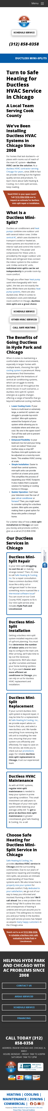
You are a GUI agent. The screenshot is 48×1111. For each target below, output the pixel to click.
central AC (11, 237)
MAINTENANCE (14, 1099)
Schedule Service (24, 311)
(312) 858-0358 (24, 44)
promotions (28, 750)
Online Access (18, 1108)
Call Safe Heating (24, 327)
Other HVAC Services (24, 319)
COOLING (31, 1094)
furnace (15, 501)
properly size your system (18, 885)
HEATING (14, 1094)
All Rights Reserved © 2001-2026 (32, 1107)
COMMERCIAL (14, 1104)
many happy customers (28, 922)
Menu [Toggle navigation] (37, 3)
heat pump (35, 279)
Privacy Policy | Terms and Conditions (24, 1110)
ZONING (36, 1099)
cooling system (13, 370)
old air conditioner (24, 498)
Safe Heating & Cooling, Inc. (24, 720)
